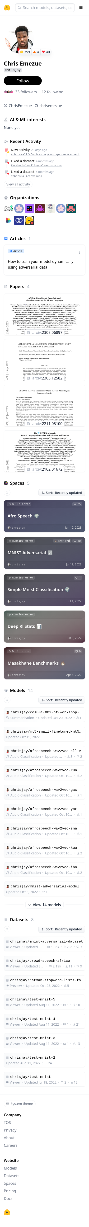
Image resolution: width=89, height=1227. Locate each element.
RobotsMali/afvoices (26, 176)
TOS (7, 1122)
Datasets (11, 1175)
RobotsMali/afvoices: (45, 154)
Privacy (10, 1130)
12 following (52, 92)
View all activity (18, 184)
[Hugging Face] (7, 1212)
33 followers (26, 92)
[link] (44, 260)
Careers (11, 1145)
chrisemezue (50, 105)
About (9, 1137)
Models (10, 1168)
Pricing (10, 1191)
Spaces (10, 1183)
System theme (19, 1103)
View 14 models (44, 904)
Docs (8, 1198)
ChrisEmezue (20, 105)
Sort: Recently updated (62, 492)
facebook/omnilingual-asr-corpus (36, 165)
